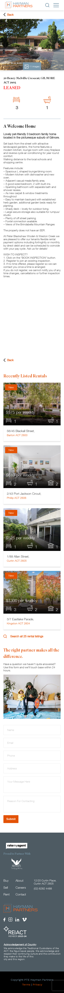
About (19, 880)
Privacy (37, 984)
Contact (21, 894)
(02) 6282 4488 (43, 888)
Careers (21, 887)
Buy (6, 880)
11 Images (32, 67)
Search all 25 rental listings (23, 636)
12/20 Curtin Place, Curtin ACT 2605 (45, 882)
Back (8, 14)
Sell (5, 887)
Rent (6, 894)
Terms (26, 984)
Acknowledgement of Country (20, 944)
